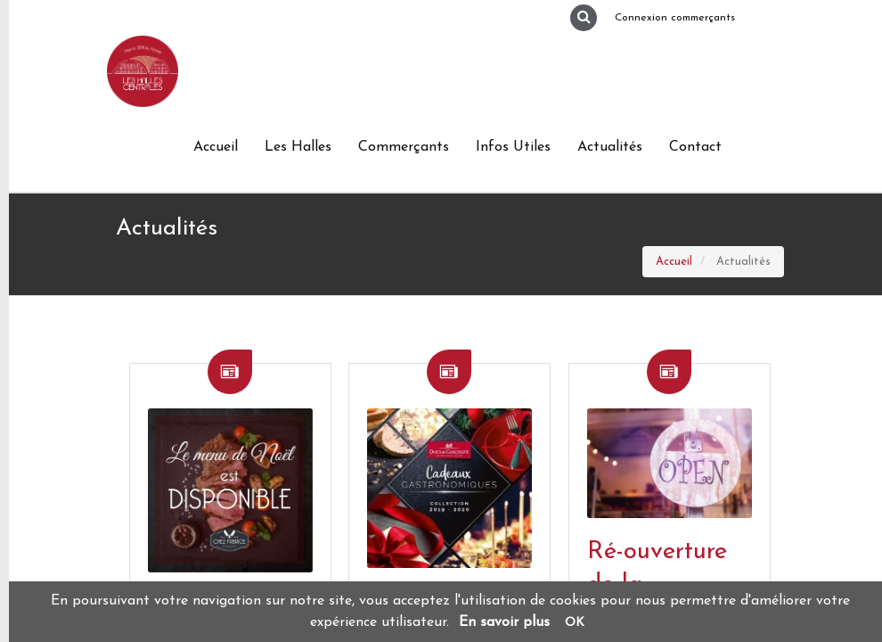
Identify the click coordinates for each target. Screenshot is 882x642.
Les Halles (298, 147)
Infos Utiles (513, 147)
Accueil (215, 147)
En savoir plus (504, 622)
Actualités (609, 147)
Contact (695, 147)
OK (574, 623)
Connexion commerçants (675, 17)
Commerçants (403, 147)
